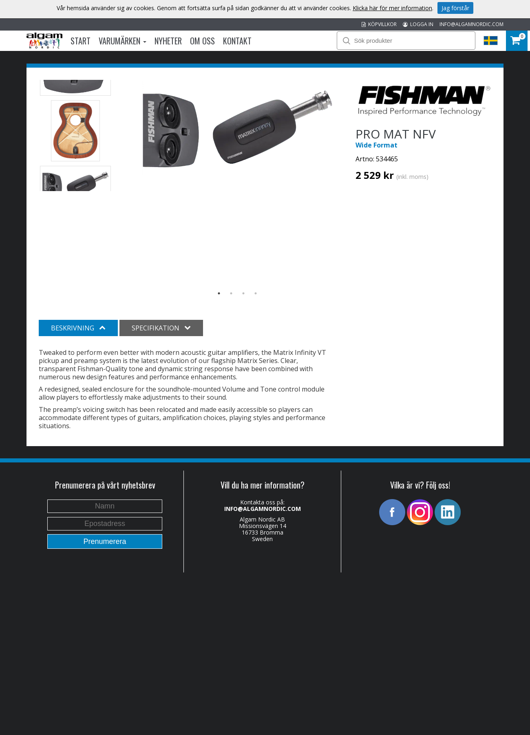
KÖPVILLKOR (379, 24)
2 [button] (231, 293)
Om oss (202, 41)
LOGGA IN (418, 24)
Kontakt (237, 41)
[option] (237, 128)
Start (81, 41)
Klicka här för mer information (392, 8)
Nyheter (168, 41)
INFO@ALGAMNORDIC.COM (471, 24)
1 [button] (219, 293)
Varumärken (122, 41)
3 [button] (243, 293)
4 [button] (256, 293)
